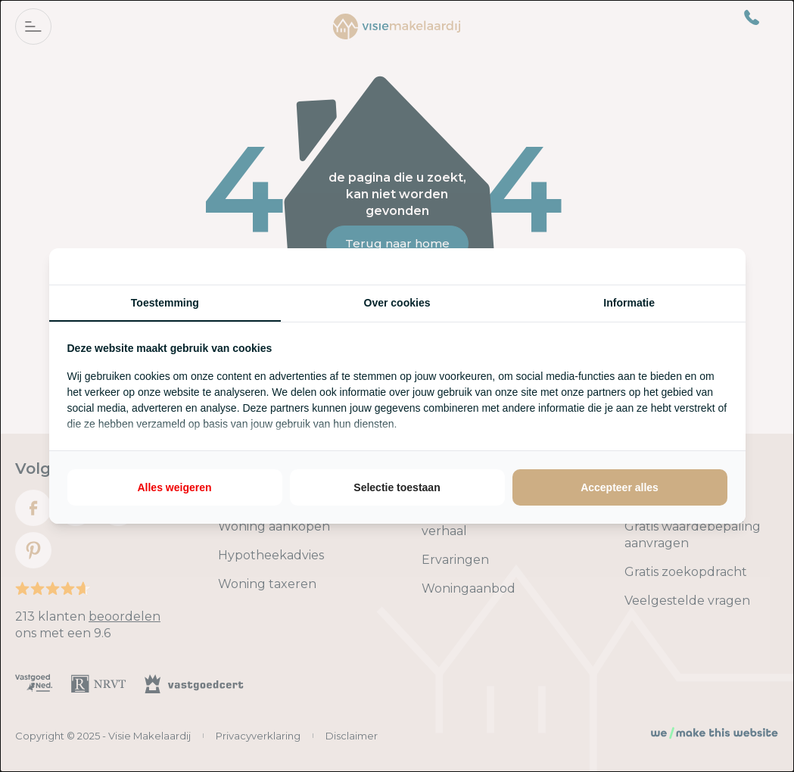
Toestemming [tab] (165, 303)
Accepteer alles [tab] (620, 487)
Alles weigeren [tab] (174, 487)
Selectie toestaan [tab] (396, 487)
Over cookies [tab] (397, 303)
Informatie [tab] (629, 303)
